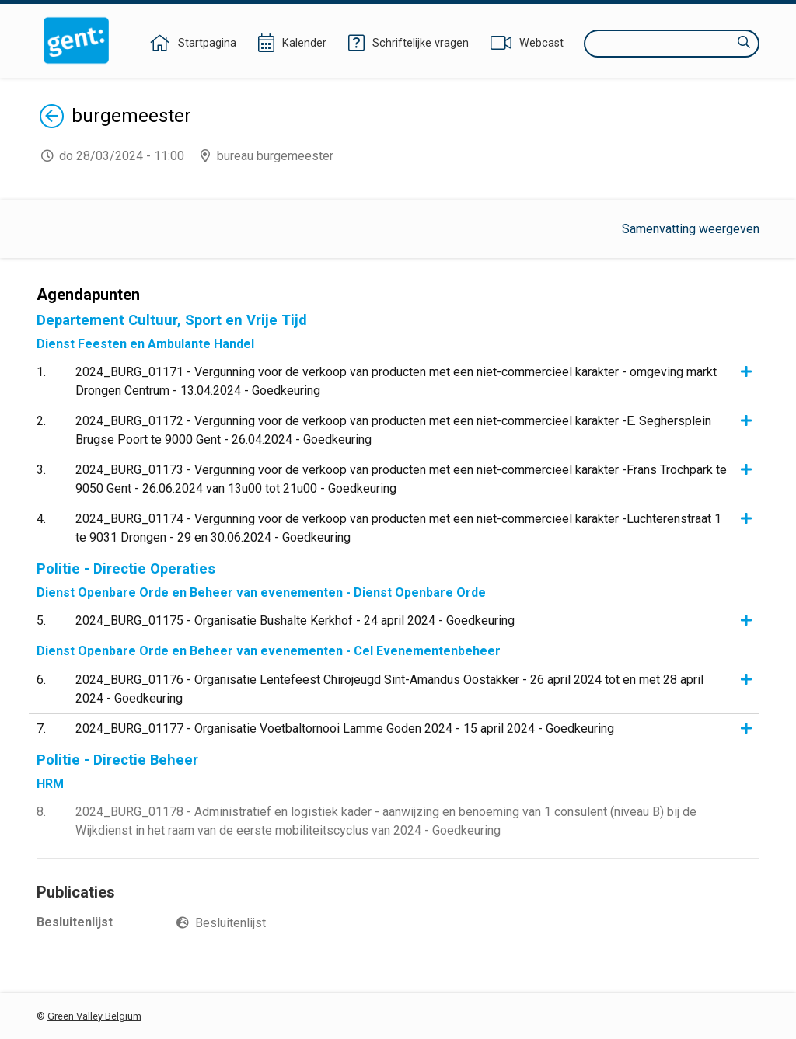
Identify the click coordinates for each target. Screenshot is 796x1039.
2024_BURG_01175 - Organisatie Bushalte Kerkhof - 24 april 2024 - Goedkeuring (295, 620)
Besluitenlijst (230, 922)
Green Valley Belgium (94, 1016)
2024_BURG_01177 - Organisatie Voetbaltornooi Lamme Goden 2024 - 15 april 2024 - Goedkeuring (344, 728)
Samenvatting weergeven (690, 228)
